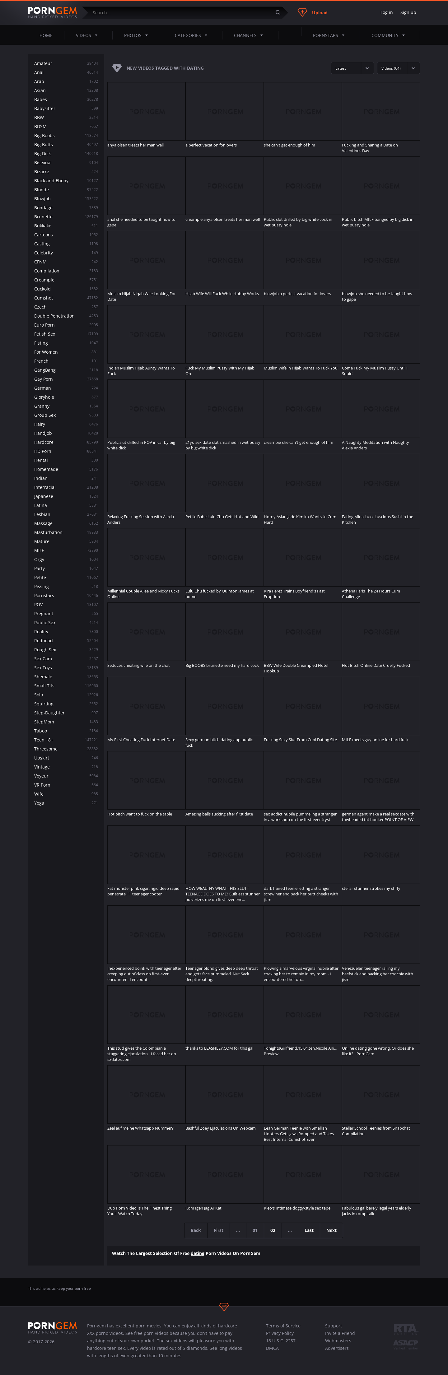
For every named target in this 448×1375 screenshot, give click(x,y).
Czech (66, 307)
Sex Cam (66, 659)
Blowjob (66, 199)
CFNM (66, 262)
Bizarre (66, 171)
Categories (193, 35)
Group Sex (66, 415)
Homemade (66, 469)
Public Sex (66, 622)
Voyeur (66, 776)
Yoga (66, 803)
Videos (88, 35)
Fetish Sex (66, 334)
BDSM (66, 126)
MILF (66, 550)
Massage (66, 523)
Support (333, 1326)
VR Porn (66, 785)
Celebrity (66, 253)
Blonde (66, 190)
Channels (250, 35)
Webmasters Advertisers (338, 1344)
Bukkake (66, 226)
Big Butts (66, 144)
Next (331, 1230)
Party (66, 568)
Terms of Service (283, 1326)
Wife (66, 794)
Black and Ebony (66, 180)
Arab (66, 81)
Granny (66, 406)
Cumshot (66, 298)
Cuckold (66, 289)
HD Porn (66, 451)
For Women (66, 352)
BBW (66, 117)
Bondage (66, 208)
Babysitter (66, 108)
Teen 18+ (66, 740)
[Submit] (280, 12)
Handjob (66, 433)
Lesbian (66, 514)
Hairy (66, 424)
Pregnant (66, 613)
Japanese (66, 496)
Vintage (66, 767)
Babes (66, 99)
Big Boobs (66, 135)
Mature (66, 541)
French (66, 361)
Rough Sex (66, 650)
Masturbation (66, 532)
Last (309, 1230)
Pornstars (330, 35)
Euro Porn (66, 325)
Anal (66, 72)
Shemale (66, 677)
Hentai (66, 460)
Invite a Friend (340, 1333)
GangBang (66, 370)
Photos (138, 35)
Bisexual (66, 162)
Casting (66, 244)
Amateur (66, 63)
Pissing (66, 586)
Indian (66, 478)
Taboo (66, 731)
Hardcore (66, 442)
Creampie (66, 280)
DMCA (272, 1348)
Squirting (66, 704)
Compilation (66, 271)
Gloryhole (66, 397)
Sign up (408, 12)
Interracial (66, 487)
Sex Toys (66, 668)
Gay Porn (66, 379)
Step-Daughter (66, 713)
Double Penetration (66, 316)
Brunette (66, 217)
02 (272, 1230)
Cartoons (66, 235)
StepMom (66, 722)
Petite (66, 577)
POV (66, 604)
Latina (66, 505)
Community (389, 35)
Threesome (66, 749)
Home (46, 35)
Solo (66, 695)
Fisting (66, 343)
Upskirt (66, 758)
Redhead (66, 640)
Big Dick (66, 153)
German (66, 388)
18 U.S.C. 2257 (281, 1341)
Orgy (66, 559)
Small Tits (66, 686)
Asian (66, 90)
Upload (312, 12)
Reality (66, 631)
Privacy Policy (280, 1333)
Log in (386, 12)
